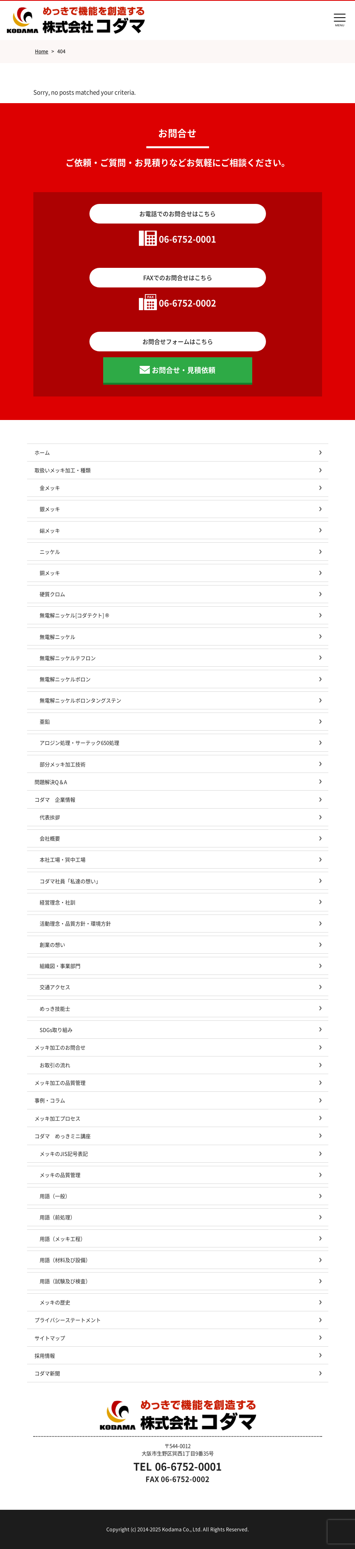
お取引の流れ (55, 1065)
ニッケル (50, 551)
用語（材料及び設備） (65, 1260)
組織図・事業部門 (60, 965)
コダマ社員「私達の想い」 (70, 881)
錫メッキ (50, 530)
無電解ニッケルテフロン (68, 658)
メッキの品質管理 (60, 1174)
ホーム (42, 452)
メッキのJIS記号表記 (64, 1153)
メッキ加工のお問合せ (60, 1047)
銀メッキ (50, 509)
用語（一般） (55, 1196)
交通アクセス (55, 987)
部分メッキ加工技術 (63, 764)
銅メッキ (50, 572)
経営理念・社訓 (57, 902)
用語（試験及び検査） (65, 1281)
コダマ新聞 (47, 1373)
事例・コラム (50, 1100)
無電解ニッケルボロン (65, 679)
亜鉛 (45, 721)
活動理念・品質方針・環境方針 (75, 923)
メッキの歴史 (55, 1302)
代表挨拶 (50, 817)
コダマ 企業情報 (55, 799)
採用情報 (45, 1355)
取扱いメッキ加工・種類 (63, 470)
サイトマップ (50, 1338)
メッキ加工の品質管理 (60, 1082)
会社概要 (50, 838)
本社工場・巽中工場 (65, 859)
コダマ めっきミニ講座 (63, 1136)
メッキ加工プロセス (57, 1118)
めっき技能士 (55, 1008)
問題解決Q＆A (51, 781)
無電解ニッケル (57, 636)
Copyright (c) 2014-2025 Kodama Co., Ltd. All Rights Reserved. (177, 1529)
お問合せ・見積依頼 (183, 370)
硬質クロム (52, 594)
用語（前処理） (57, 1217)
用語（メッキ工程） (63, 1238)
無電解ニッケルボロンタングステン (80, 700)
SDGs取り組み (59, 1029)
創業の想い (52, 944)
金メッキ (50, 487)
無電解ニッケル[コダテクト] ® (74, 615)
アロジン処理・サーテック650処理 (82, 742)
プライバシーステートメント (68, 1320)
